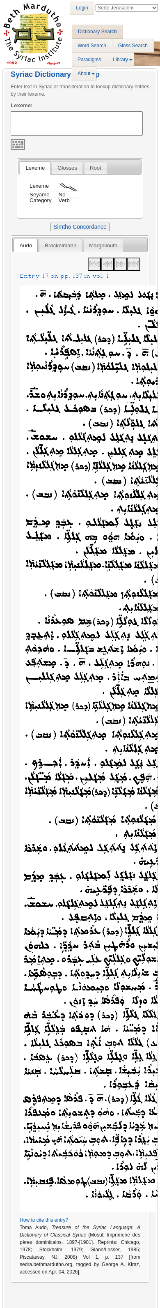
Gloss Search (133, 45)
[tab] (35, 168)
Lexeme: (22, 105)
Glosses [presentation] (67, 168)
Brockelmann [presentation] (60, 245)
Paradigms (89, 59)
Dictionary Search (97, 32)
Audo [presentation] (25, 245)
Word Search (92, 45)
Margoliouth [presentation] (103, 245)
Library (120, 59)
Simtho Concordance (79, 226)
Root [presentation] (95, 168)
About (84, 73)
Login (82, 8)
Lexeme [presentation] (35, 168)
